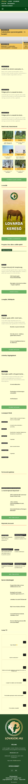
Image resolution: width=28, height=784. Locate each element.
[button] (26, 9)
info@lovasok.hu (17, 760)
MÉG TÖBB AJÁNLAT (14, 517)
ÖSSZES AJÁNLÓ (14, 291)
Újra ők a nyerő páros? (14, 657)
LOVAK (10, 1)
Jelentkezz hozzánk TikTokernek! (18, 599)
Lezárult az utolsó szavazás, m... (12, 69)
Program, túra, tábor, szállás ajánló (12, 244)
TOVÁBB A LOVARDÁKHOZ (14, 238)
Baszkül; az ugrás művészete (17, 326)
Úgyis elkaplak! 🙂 (13, 644)
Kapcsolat (22, 779)
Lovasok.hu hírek (5, 44)
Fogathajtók (12, 453)
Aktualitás (4, 264)
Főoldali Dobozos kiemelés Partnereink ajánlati (11, 488)
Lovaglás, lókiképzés (7, 299)
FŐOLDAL (4, 1)
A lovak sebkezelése (15, 384)
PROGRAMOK (11, 3)
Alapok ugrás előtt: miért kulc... (12, 318)
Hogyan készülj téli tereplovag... (12, 267)
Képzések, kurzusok (7, 523)
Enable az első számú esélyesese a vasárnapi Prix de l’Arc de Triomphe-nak (14, 671)
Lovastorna (4, 428)
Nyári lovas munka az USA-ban (17, 606)
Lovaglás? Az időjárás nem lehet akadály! (14, 682)
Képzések (17, 549)
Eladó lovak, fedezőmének (9, 126)
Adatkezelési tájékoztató (13, 778)
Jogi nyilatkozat (7, 779)
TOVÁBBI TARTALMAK (14, 349)
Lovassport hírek (6, 413)
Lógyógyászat (4, 371)
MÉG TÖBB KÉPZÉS (14, 574)
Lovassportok (4, 421)
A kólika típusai (13, 398)
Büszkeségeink (5, 450)
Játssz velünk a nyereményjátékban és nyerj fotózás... (17, 503)
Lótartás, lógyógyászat (8, 355)
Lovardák (4, 185)
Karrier (16, 779)
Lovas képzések (5, 535)
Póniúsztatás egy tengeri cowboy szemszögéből (13, 695)
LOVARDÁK (16, 1)
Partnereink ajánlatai (7, 472)
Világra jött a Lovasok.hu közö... (12, 92)
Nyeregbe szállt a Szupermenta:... (12, 374)
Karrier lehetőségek (7, 580)
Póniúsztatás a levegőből (14, 708)
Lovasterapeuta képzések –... (11, 491)
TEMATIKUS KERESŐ (6, 5)
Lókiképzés (4, 315)
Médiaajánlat (13, 776)
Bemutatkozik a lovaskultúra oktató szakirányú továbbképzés (6, 539)
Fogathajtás (4, 436)
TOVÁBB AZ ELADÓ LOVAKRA (14, 179)
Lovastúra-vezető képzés (19, 551)
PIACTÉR (3, 3)
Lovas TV (4, 630)
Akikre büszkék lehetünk (15, 446)
